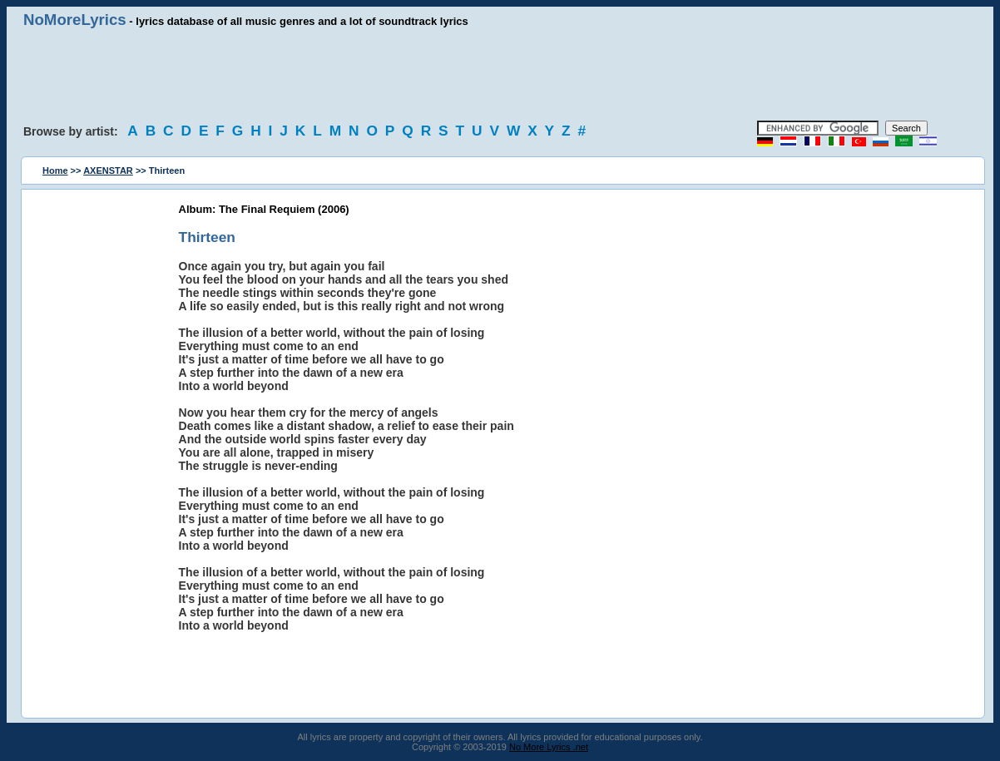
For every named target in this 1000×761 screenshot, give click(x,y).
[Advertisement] (500, 74)
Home (55, 170)
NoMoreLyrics (74, 19)
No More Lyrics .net (548, 747)
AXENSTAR (108, 170)
